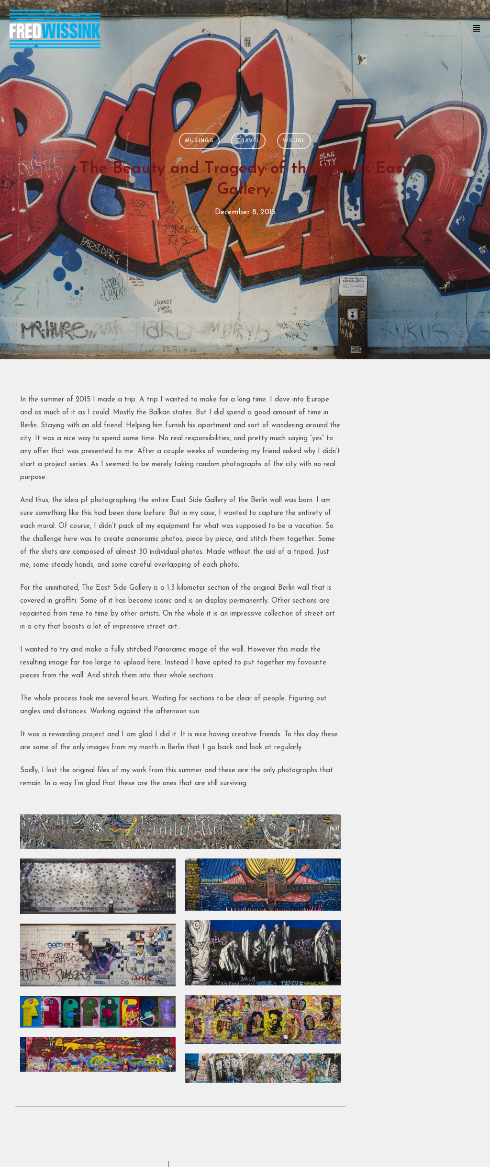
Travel (248, 140)
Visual (294, 140)
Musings (199, 140)
